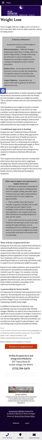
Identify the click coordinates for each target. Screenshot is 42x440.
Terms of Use (19, 416)
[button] (3, 91)
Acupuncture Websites (17, 411)
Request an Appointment (21, 346)
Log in (27, 423)
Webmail (16, 423)
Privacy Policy (29, 416)
